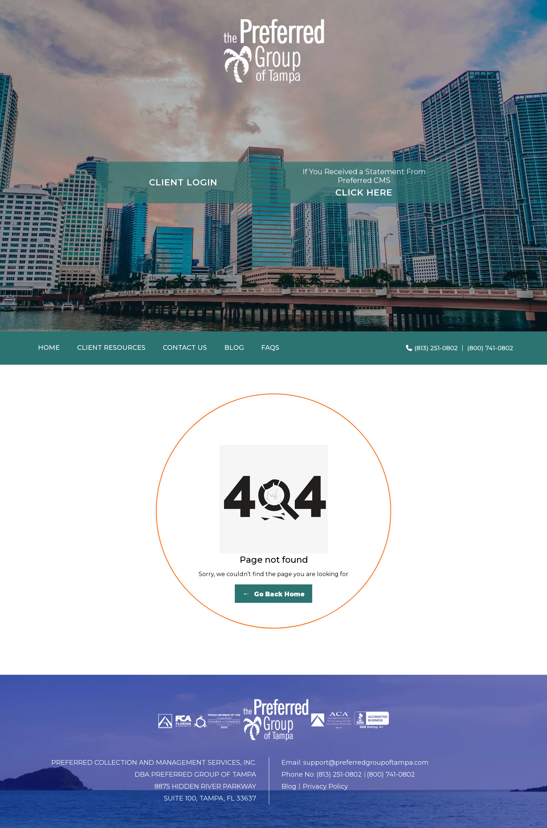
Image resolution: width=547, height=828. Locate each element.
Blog (234, 348)
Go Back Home (273, 594)
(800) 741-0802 (490, 348)
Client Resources (111, 348)
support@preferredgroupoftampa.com (366, 763)
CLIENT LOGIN (183, 182)
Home (49, 348)
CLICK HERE (364, 182)
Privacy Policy (325, 786)
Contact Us (185, 348)
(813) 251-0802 (432, 348)
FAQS (270, 348)
